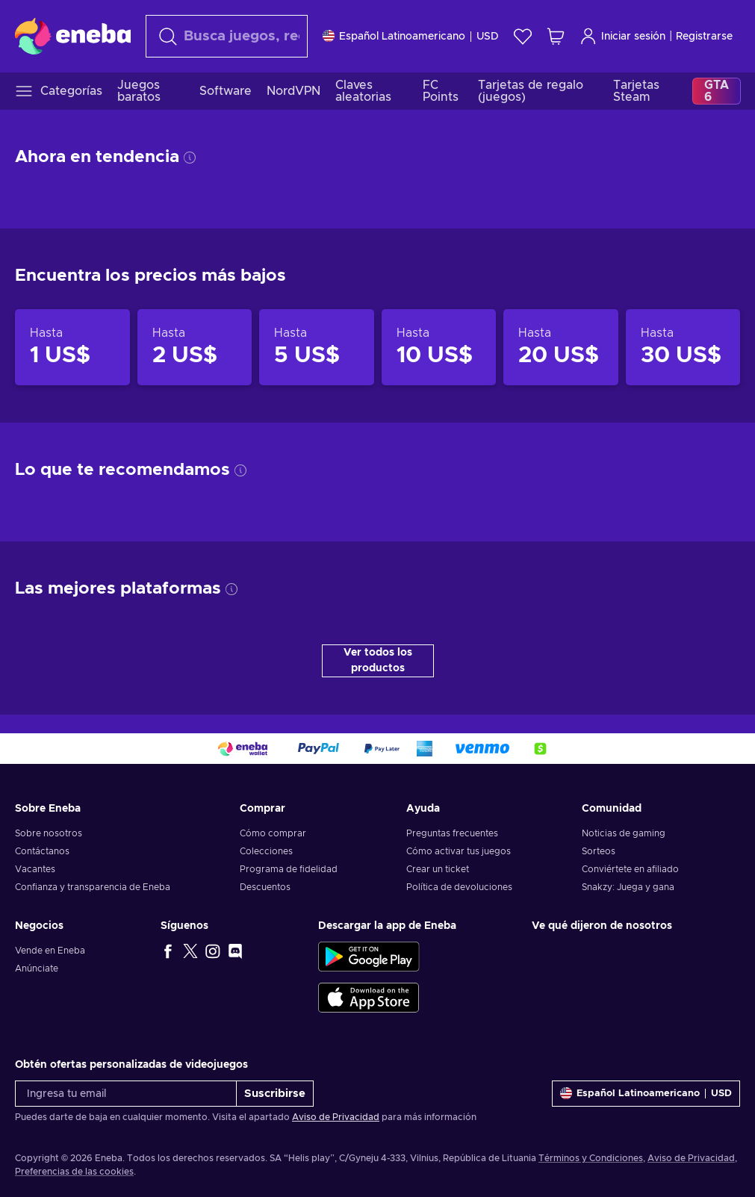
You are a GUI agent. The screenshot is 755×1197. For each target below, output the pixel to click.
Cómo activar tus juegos (458, 851)
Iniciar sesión (622, 36)
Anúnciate (36, 968)
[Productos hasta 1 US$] (72, 347)
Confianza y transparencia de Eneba (92, 887)
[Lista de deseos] (522, 36)
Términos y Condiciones (590, 1158)
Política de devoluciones (459, 887)
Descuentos (265, 887)
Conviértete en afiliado (630, 869)
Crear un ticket (437, 869)
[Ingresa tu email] (126, 1094)
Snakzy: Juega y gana (628, 887)
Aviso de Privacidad (335, 1117)
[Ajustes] (410, 36)
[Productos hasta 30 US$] (683, 347)
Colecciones (266, 851)
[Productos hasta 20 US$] (560, 347)
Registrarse (704, 36)
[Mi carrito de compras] (555, 36)
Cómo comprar (273, 833)
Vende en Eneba (50, 950)
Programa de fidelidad (289, 869)
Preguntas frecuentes (452, 833)
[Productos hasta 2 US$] (194, 347)
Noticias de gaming (623, 833)
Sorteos (598, 851)
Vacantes (35, 869)
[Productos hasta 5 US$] (316, 347)
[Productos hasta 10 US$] (439, 347)
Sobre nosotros (48, 833)
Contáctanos (42, 851)
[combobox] (226, 36)
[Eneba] (73, 36)
